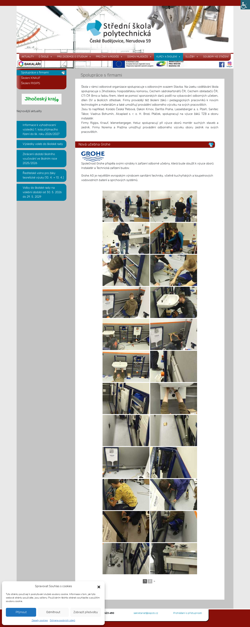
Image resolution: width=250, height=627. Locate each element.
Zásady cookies (40, 620)
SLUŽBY (191, 56)
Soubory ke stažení (216, 56)
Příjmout (21, 612)
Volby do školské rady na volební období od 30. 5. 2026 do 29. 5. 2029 (42, 192)
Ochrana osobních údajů (62, 620)
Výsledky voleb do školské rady (43, 144)
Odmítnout (53, 612)
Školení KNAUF (30, 78)
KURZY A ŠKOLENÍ (168, 56)
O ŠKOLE (45, 56)
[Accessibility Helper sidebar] (245, 4)
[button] (99, 586)
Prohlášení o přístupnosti (187, 613)
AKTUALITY (27, 56)
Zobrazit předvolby (85, 612)
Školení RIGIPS (30, 83)
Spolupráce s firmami (35, 72)
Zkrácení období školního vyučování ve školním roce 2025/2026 (40, 159)
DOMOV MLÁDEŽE (139, 56)
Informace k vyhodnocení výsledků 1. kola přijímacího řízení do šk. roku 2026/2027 (41, 130)
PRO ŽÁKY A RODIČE (109, 56)
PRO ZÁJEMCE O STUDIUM (74, 56)
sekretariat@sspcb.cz (146, 613)
